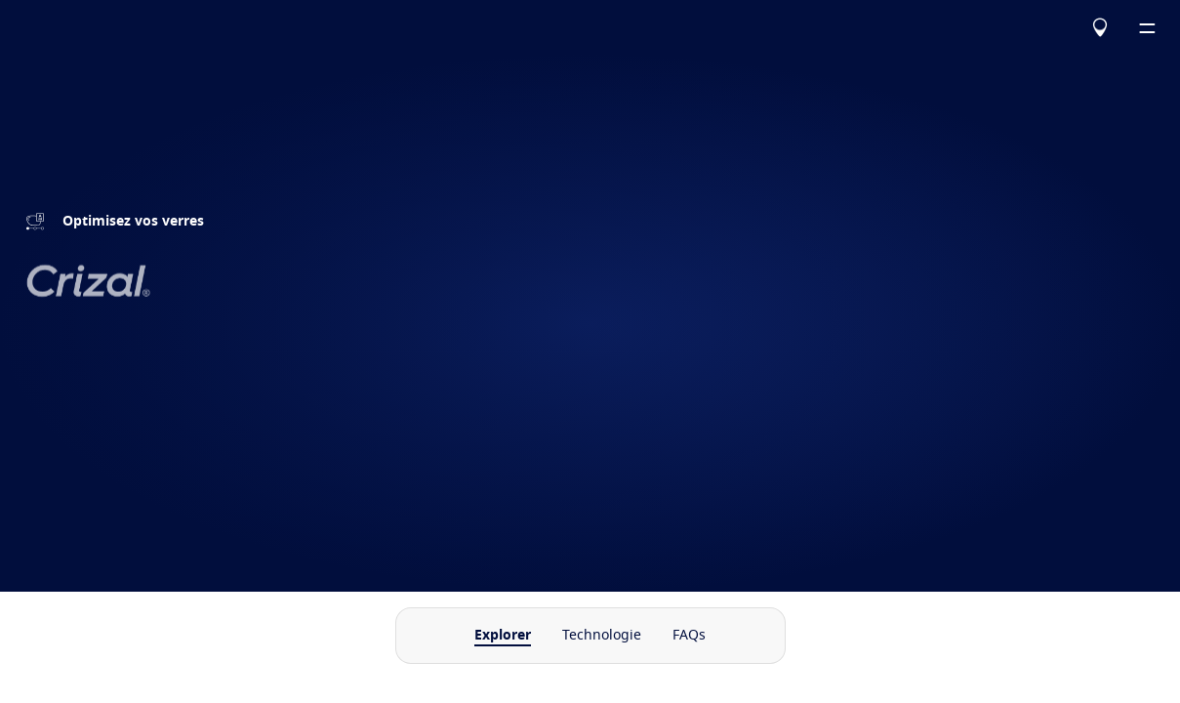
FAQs (689, 635)
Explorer (502, 635)
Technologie (601, 635)
